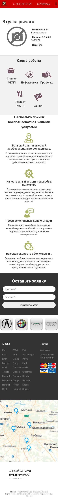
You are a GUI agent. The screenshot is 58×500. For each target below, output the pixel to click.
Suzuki (25, 389)
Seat (4, 389)
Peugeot (17, 389)
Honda (25, 376)
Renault (6, 385)
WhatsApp (43, 4)
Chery (15, 363)
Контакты (45, 350)
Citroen (16, 372)
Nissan (16, 385)
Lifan (4, 359)
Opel (4, 367)
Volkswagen (28, 354)
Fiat (24, 350)
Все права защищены (38, 492)
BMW (15, 350)
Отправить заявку (29, 305)
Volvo (25, 359)
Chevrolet (17, 367)
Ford (24, 363)
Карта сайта (10, 494)
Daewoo (17, 376)
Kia (3, 350)
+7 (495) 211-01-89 (22, 4)
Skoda (16, 359)
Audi (15, 354)
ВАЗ (4, 354)
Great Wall (27, 372)
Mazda (5, 363)
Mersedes (7, 376)
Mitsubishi (7, 380)
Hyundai (26, 380)
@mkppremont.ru (19, 474)
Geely (25, 367)
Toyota (5, 372)
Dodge (16, 380)
